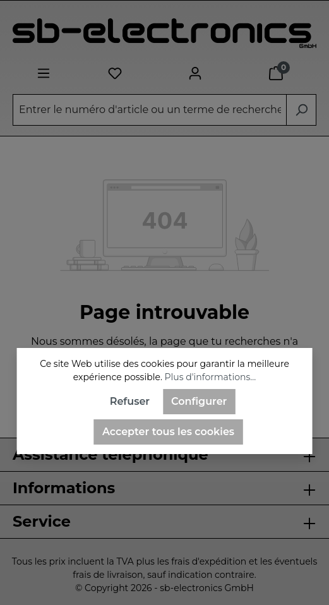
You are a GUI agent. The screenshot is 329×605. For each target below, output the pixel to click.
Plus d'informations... (210, 377)
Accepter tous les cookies (168, 432)
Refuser (130, 401)
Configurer (199, 401)
